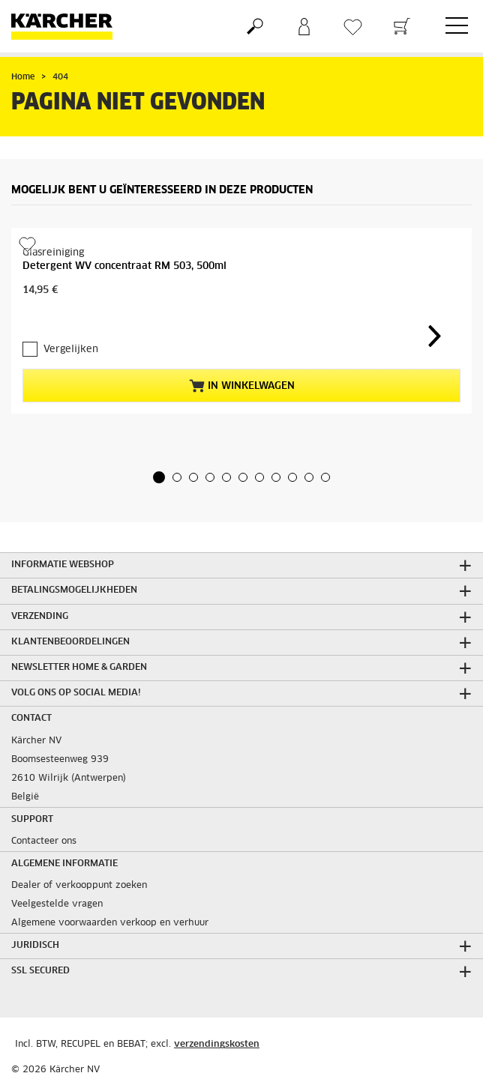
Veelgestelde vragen (57, 904)
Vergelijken (71, 349)
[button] (159, 477)
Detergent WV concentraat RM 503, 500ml (124, 266)
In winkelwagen (242, 386)
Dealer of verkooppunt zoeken (79, 885)
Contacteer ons (43, 841)
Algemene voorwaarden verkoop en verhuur (109, 923)
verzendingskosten (217, 1044)
